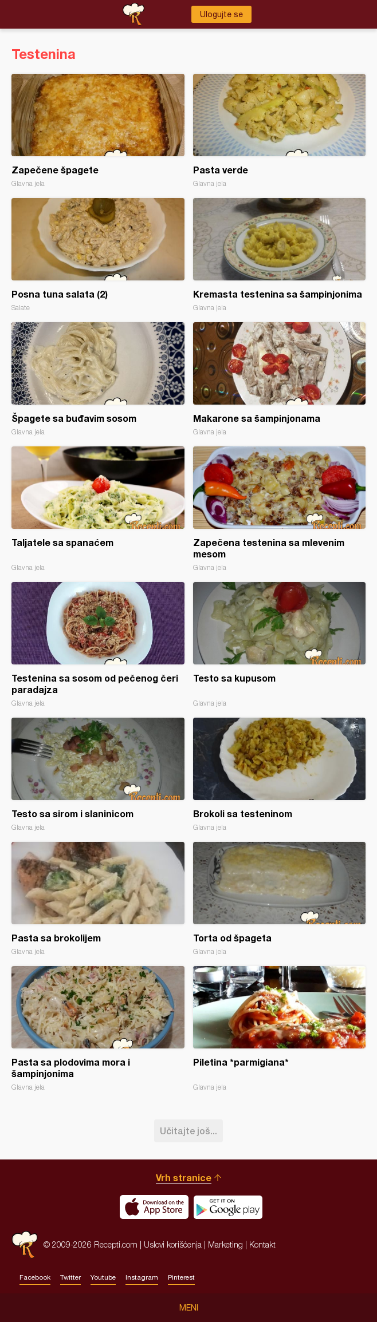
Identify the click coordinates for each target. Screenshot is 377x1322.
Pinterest (181, 1277)
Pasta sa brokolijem (97, 899)
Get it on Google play (228, 1207)
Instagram (141, 1277)
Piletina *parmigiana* (279, 1028)
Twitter (70, 1277)
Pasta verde (279, 131)
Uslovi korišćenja (173, 1244)
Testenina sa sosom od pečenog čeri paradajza (97, 644)
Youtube (103, 1277)
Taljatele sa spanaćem (97, 509)
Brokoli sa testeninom (279, 775)
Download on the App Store (154, 1207)
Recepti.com (24, 1244)
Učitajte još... (188, 1130)
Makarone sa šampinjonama (279, 379)
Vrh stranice (183, 1177)
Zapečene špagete (97, 131)
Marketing (225, 1244)
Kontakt (262, 1244)
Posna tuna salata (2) (97, 255)
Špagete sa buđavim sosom (97, 379)
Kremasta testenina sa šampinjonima (279, 255)
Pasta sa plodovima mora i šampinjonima (97, 1028)
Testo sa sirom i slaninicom (97, 775)
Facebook (34, 1277)
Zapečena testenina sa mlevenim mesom (279, 509)
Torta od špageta (279, 899)
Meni (188, 1307)
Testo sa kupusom (279, 644)
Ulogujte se (221, 14)
